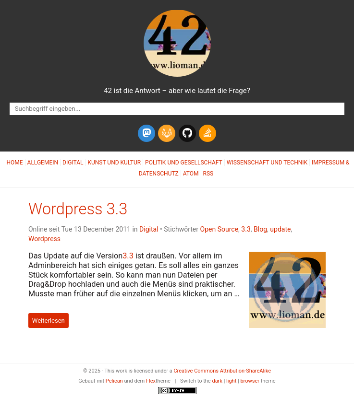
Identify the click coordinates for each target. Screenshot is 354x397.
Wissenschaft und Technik (267, 162)
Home (14, 162)
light (231, 381)
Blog (260, 229)
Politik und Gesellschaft (183, 162)
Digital (72, 162)
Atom (191, 173)
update (280, 229)
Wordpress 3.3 (77, 209)
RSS (208, 173)
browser (249, 381)
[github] (187, 133)
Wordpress (44, 239)
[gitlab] (166, 133)
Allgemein (43, 162)
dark (217, 381)
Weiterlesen (48, 320)
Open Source (219, 229)
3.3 (245, 229)
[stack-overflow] (207, 133)
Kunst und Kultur (114, 162)
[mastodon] (146, 133)
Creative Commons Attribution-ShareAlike (222, 371)
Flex (151, 381)
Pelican (114, 381)
